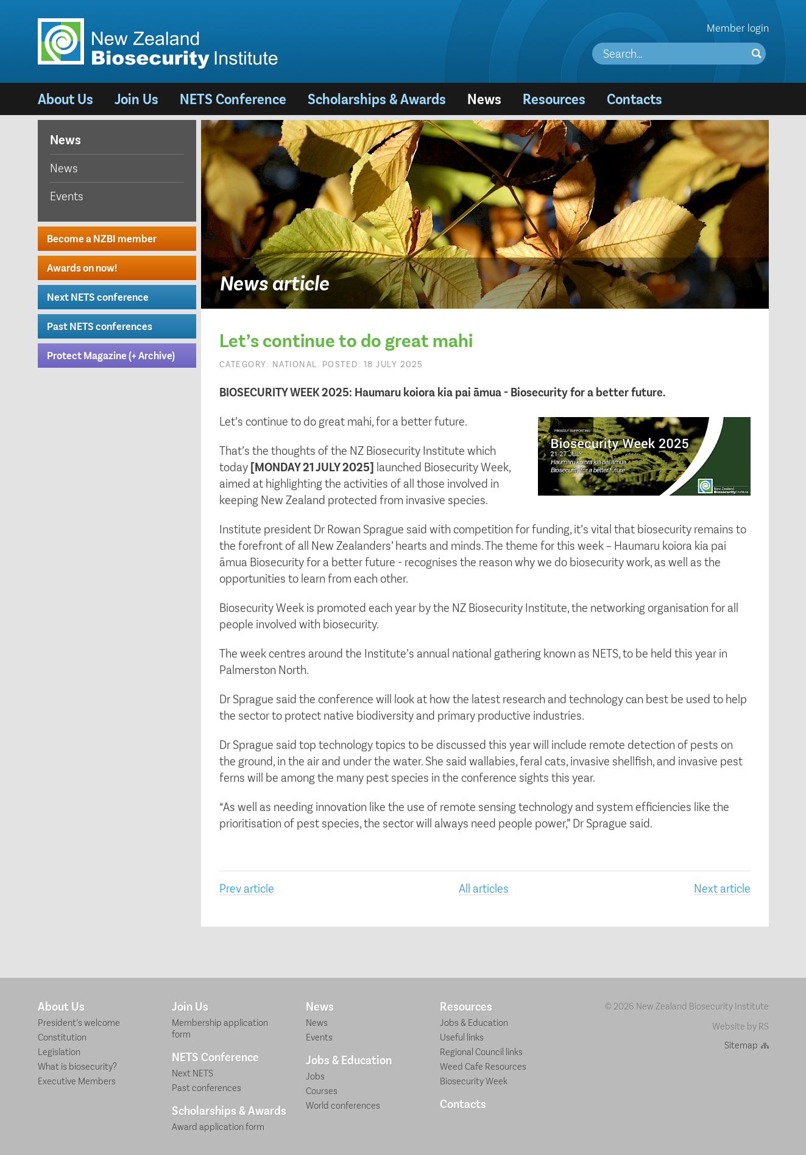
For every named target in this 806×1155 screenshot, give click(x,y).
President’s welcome (79, 1022)
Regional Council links (481, 1051)
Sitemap (741, 1044)
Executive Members (77, 1080)
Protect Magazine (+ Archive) (111, 355)
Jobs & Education (349, 1059)
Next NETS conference (98, 296)
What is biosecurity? (77, 1066)
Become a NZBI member (102, 238)
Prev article (246, 887)
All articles (484, 887)
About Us (65, 98)
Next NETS (192, 1072)
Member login (738, 27)
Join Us (136, 98)
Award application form (218, 1126)
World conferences (343, 1105)
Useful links (462, 1036)
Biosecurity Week (473, 1080)
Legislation (59, 1051)
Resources (554, 98)
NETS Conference (233, 98)
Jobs (315, 1075)
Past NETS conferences (99, 325)
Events (66, 195)
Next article (722, 887)
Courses (322, 1090)
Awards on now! (82, 267)
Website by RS (740, 1025)
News (484, 98)
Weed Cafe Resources (483, 1066)
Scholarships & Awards (377, 98)
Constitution (62, 1036)
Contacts (634, 98)
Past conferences (206, 1087)
